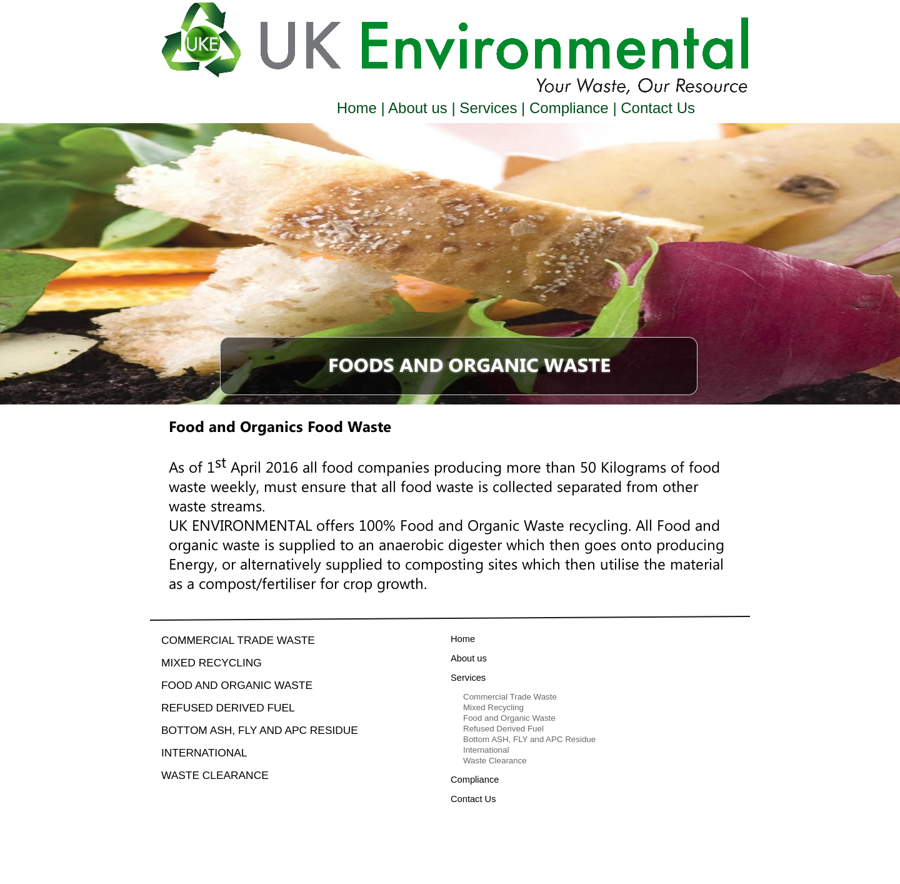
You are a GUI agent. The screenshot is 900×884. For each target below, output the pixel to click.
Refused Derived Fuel (228, 707)
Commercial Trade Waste (238, 640)
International (204, 752)
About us (418, 107)
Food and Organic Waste (236, 685)
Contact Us (656, 107)
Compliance (568, 107)
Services (488, 107)
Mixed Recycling (211, 662)
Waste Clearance (215, 775)
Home (359, 107)
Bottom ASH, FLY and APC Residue (259, 730)
